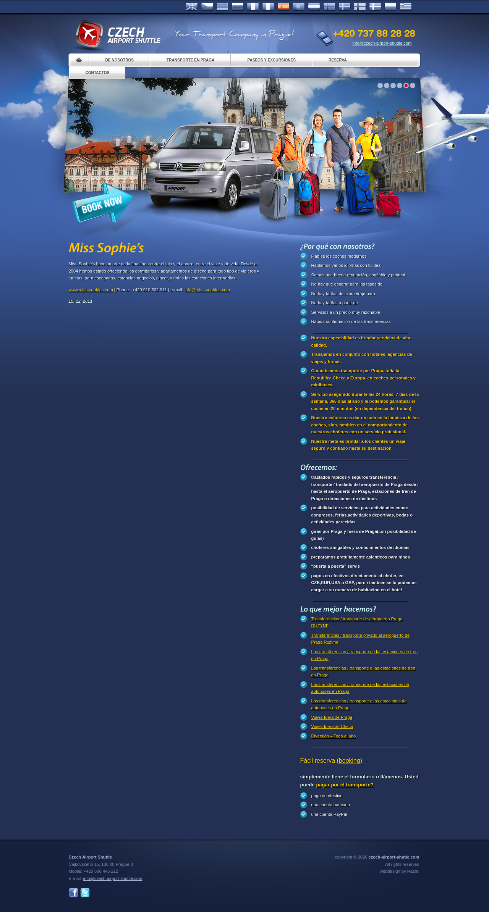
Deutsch (222, 7)
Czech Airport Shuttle (118, 34)
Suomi (360, 7)
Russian (238, 7)
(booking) (350, 760)
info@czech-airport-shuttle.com (382, 43)
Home (79, 60)
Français (253, 7)
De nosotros (119, 60)
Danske (375, 7)
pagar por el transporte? (344, 785)
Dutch (314, 7)
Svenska (344, 7)
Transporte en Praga (190, 60)
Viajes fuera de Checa (332, 726)
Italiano (268, 7)
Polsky (390, 7)
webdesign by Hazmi (399, 871)
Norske (329, 7)
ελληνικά (406, 7)
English (192, 7)
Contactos (98, 73)
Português (299, 7)
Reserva (338, 60)
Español (283, 7)
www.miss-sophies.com (91, 289)
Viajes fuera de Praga (331, 717)
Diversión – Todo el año (333, 736)
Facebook (73, 892)
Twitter (85, 892)
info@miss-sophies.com (207, 289)
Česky (207, 7)
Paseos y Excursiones (271, 60)
